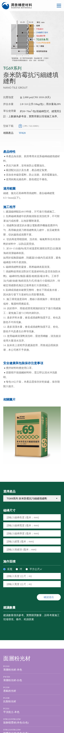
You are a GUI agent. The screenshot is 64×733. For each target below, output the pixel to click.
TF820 (22, 133)
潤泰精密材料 (17, 6)
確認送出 (49, 597)
